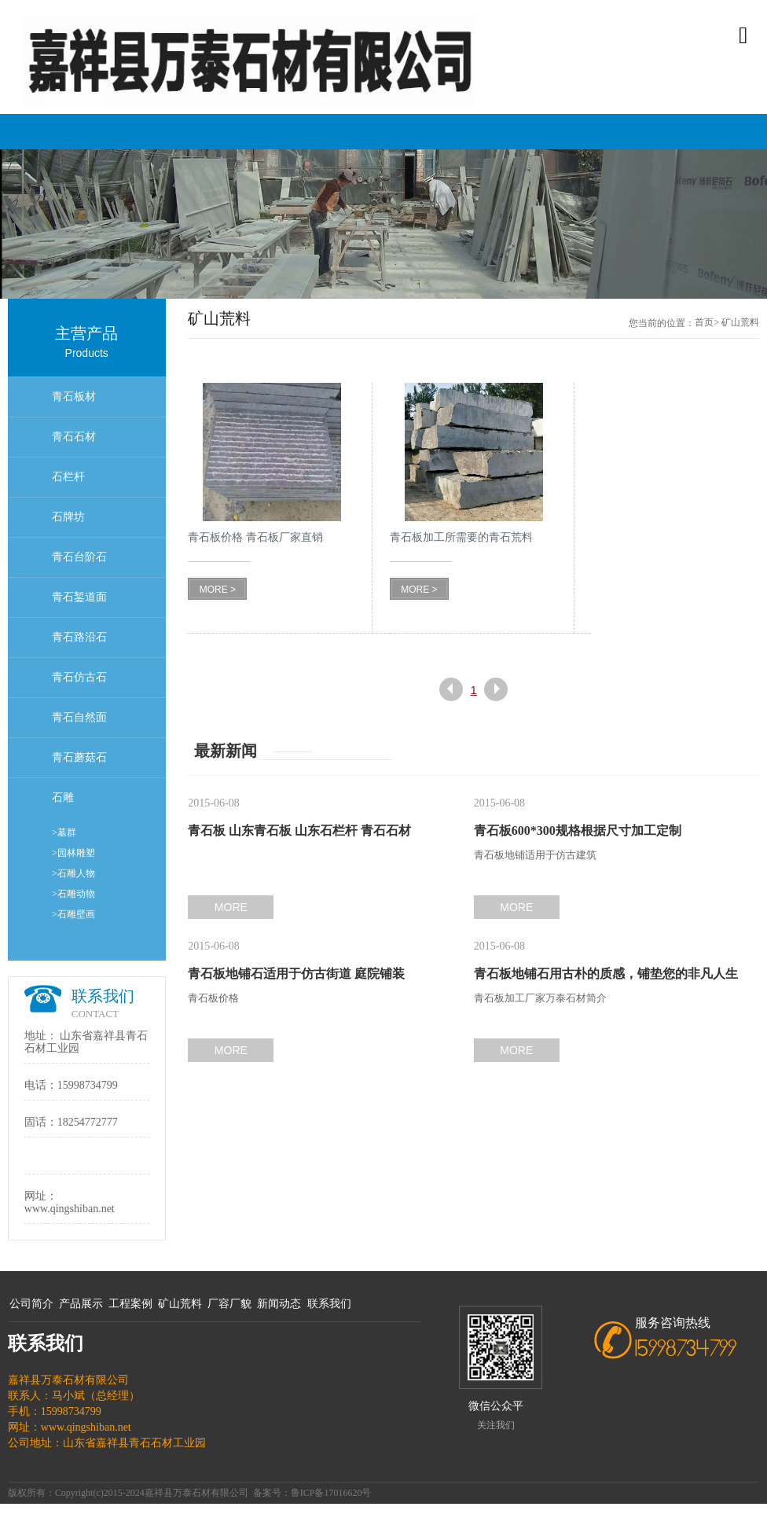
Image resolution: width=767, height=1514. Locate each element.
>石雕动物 (73, 893)
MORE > (218, 589)
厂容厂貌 (229, 1304)
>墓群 (64, 832)
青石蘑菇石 (79, 757)
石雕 (63, 797)
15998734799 (87, 1085)
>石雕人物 (73, 873)
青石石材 (74, 437)
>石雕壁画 (73, 914)
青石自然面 (79, 717)
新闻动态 (279, 1304)
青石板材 (74, 396)
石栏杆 (68, 477)
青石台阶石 (79, 557)
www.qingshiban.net (69, 1209)
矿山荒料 (180, 1304)
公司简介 (31, 1304)
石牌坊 (68, 517)
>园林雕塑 (73, 852)
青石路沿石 (79, 637)
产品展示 (81, 1304)
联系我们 (329, 1304)
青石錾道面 (79, 597)
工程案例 (130, 1304)
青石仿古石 (79, 677)
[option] (383, 224)
